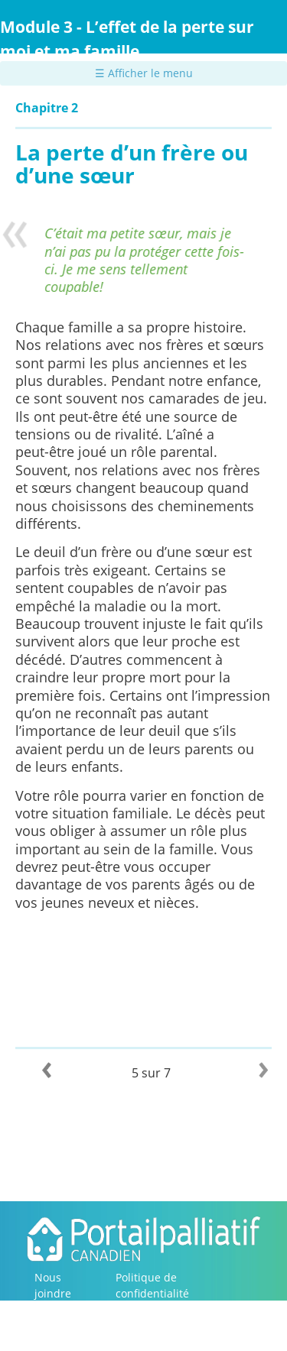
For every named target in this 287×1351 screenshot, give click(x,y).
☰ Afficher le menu (144, 73)
